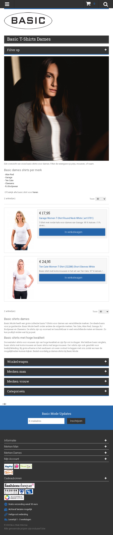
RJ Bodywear (11, 186)
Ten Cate (9, 180)
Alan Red (9, 174)
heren (35, 192)
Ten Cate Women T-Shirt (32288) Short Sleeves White (67, 266)
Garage (8, 177)
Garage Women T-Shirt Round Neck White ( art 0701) (66, 218)
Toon (92, 199)
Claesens (9, 183)
